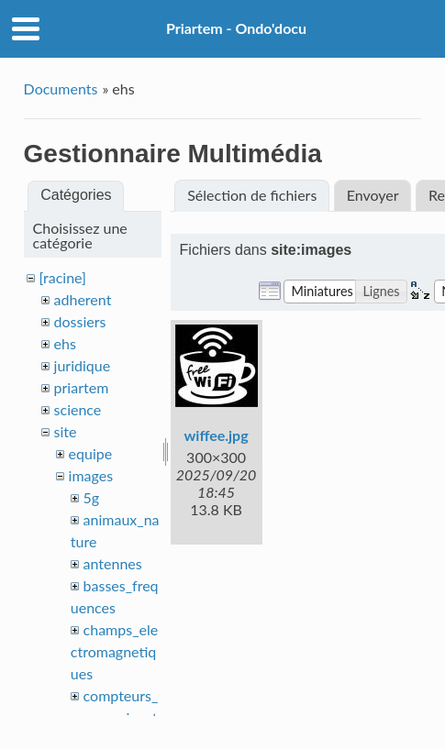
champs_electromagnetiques (114, 651)
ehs (65, 343)
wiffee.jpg (216, 435)
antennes (112, 563)
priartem (81, 387)
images (91, 475)
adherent (83, 299)
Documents (61, 88)
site (65, 431)
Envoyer (373, 195)
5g (91, 497)
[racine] (62, 277)
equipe (91, 453)
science (78, 409)
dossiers (80, 321)
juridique (82, 365)
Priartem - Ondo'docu (236, 28)
